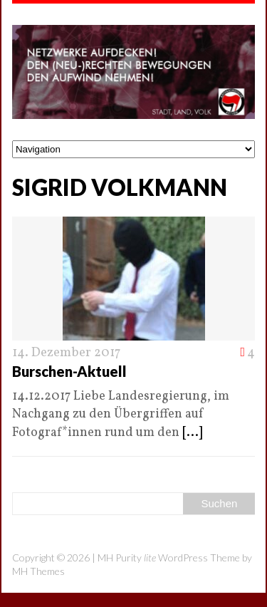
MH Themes (38, 571)
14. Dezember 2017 (66, 353)
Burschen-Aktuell (69, 371)
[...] (192, 433)
